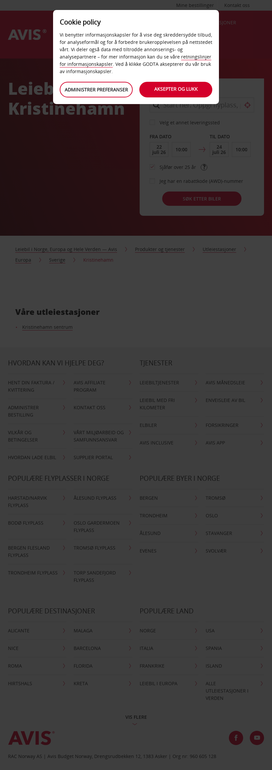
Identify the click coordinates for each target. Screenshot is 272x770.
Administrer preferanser (96, 89)
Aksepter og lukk (176, 89)
